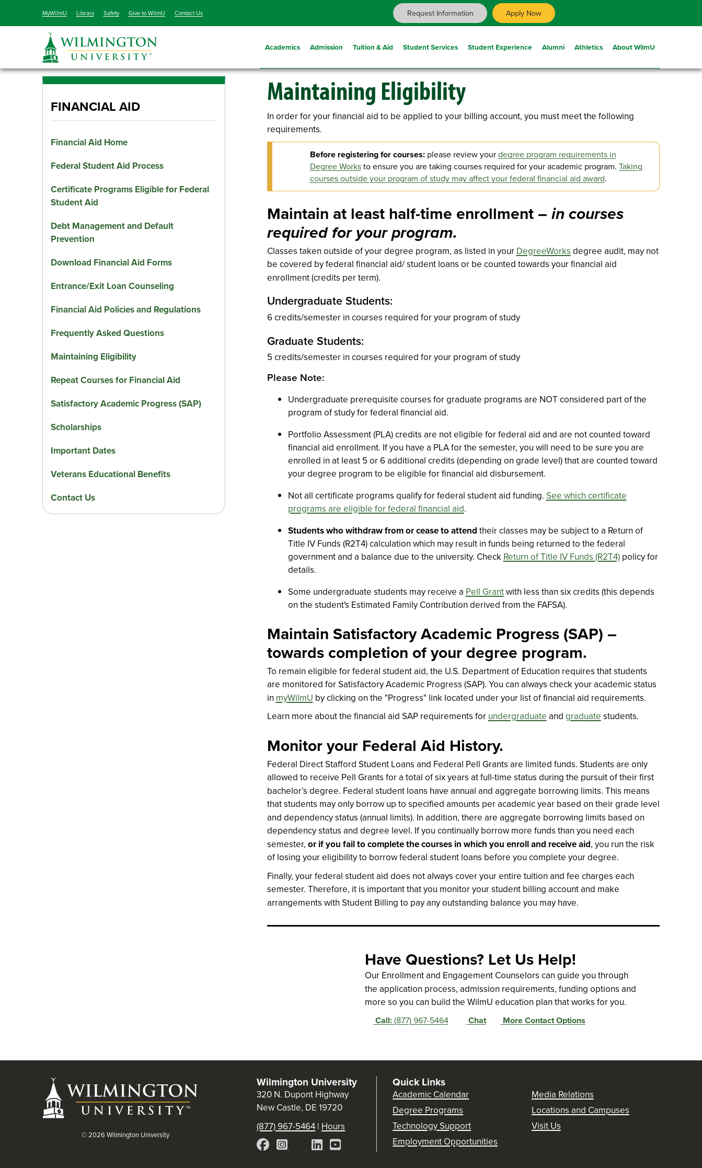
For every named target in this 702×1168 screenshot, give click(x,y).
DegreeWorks (543, 251)
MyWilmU (54, 13)
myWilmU (294, 697)
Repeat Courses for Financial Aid (115, 380)
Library (85, 13)
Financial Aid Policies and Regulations (126, 309)
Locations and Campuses (580, 1110)
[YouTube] (335, 1146)
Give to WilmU (147, 13)
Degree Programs (428, 1110)
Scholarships (76, 427)
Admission (326, 46)
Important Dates (83, 450)
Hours (333, 1126)
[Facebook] (264, 1146)
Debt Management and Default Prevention (112, 232)
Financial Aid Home (89, 142)
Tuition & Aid (373, 46)
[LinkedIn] (318, 1146)
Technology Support (432, 1125)
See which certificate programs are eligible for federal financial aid (457, 502)
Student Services (430, 46)
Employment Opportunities (445, 1141)
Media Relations (563, 1094)
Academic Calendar (431, 1094)
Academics (282, 46)
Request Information (440, 13)
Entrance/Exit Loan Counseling (112, 286)
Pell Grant (485, 591)
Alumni (553, 46)
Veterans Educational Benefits (110, 474)
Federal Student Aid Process (107, 165)
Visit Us (546, 1125)
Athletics (588, 46)
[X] (300, 1146)
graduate (583, 716)
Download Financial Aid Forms (111, 262)
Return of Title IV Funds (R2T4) (561, 556)
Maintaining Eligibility (93, 356)
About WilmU (634, 46)
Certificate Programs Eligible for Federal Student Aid (130, 196)
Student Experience (500, 46)
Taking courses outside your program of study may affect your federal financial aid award (476, 172)
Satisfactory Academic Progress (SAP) (126, 403)
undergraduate (517, 716)
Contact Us (189, 13)
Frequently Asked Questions (107, 333)
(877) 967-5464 (406, 1020)
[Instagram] (283, 1146)
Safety (111, 13)
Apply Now (524, 13)
